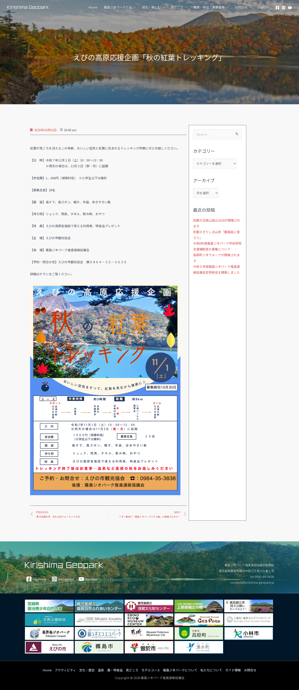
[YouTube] (290, 8)
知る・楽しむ (151, 7)
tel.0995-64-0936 (262, 576)
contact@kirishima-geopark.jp (251, 582)
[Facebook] (277, 8)
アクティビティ (65, 670)
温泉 (101, 670)
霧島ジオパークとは (118, 7)
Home (93, 7)
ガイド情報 (233, 670)
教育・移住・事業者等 (209, 7)
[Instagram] (284, 8)
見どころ (177, 7)
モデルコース (150, 670)
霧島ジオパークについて (180, 670)
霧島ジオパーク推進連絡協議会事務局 (247, 565)
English (262, 7)
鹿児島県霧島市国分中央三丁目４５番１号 (244, 571)
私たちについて (211, 670)
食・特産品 (115, 670)
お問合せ (241, 7)
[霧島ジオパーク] (28, 7)
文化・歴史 (87, 670)
